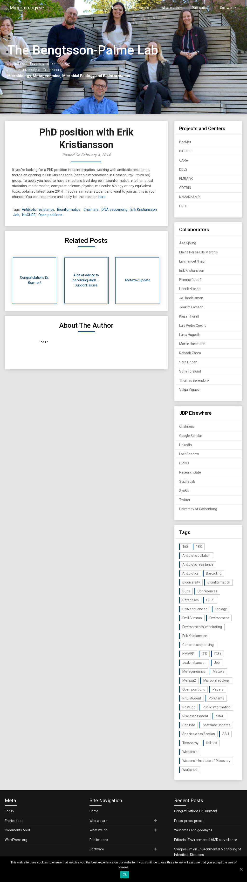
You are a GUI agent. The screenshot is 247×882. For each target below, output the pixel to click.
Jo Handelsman (191, 298)
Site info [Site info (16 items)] (188, 725)
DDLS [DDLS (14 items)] (210, 600)
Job (16, 215)
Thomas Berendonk (194, 380)
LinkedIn (185, 445)
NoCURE (28, 215)
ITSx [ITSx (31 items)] (217, 654)
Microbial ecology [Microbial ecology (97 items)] (216, 680)
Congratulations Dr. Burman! (195, 811)
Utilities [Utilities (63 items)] (211, 743)
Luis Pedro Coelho (192, 325)
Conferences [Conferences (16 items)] (207, 591)
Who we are (140, 8)
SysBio (184, 491)
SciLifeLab (187, 481)
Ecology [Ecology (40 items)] (221, 609)
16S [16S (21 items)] (185, 547)
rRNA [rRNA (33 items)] (220, 716)
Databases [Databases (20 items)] (190, 600)
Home (116, 8)
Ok (125, 874)
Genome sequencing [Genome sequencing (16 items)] (198, 645)
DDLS (183, 169)
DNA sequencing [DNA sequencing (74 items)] (194, 609)
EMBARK (186, 179)
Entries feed (14, 821)
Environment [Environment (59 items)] (219, 618)
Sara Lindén (188, 362)
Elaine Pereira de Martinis (198, 252)
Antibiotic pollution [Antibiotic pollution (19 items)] (196, 555)
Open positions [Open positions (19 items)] (193, 689)
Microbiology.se (27, 8)
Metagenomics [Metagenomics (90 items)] (193, 671)
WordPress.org (16, 840)
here (101, 197)
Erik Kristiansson (143, 209)
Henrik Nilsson (189, 289)
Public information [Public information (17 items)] (217, 707)
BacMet (185, 142)
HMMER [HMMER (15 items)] (188, 654)
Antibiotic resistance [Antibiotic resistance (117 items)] (197, 564)
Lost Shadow (189, 454)
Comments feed (17, 830)
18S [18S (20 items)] (199, 547)
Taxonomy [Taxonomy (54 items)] (190, 743)
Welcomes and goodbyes (193, 830)
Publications (201, 8)
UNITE (183, 206)
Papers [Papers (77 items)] (218, 689)
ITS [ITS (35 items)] (204, 654)
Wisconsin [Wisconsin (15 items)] (190, 752)
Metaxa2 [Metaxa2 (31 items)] (189, 680)
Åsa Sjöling (187, 243)
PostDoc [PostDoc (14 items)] (188, 707)
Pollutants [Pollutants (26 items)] (216, 698)
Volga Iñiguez (189, 390)
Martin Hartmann (192, 344)
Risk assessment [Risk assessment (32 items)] (195, 716)
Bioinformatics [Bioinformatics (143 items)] (218, 582)
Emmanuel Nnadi (192, 261)
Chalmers (91, 209)
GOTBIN (185, 188)
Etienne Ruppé (190, 280)
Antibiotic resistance (38, 209)
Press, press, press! (188, 821)
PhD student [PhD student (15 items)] (191, 698)
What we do (170, 8)
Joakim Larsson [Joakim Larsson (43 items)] (194, 663)
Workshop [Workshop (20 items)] (190, 770)
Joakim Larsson (191, 307)
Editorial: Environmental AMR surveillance (205, 840)
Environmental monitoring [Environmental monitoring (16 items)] (202, 627)
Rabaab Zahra (190, 353)
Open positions (50, 215)
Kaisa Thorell (189, 316)
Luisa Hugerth (189, 335)
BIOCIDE (185, 151)
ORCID (184, 463)
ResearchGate (190, 472)
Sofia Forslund (190, 371)
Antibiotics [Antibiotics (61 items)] (190, 573)
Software (227, 8)
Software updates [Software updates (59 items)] (216, 725)
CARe (183, 160)
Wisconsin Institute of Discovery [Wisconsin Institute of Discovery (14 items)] (206, 761)
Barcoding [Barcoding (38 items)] (213, 573)
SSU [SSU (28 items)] (225, 734)
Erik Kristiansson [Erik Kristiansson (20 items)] (194, 636)
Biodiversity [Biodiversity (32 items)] (191, 582)
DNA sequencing (115, 209)
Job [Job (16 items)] (217, 663)
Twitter (184, 500)
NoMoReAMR (189, 197)
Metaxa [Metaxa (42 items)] (218, 671)
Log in (9, 811)
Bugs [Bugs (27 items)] (186, 591)
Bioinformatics (69, 209)
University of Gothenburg (198, 509)
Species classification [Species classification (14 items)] (198, 734)
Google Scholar (190, 436)
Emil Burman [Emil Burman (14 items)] (192, 618)
